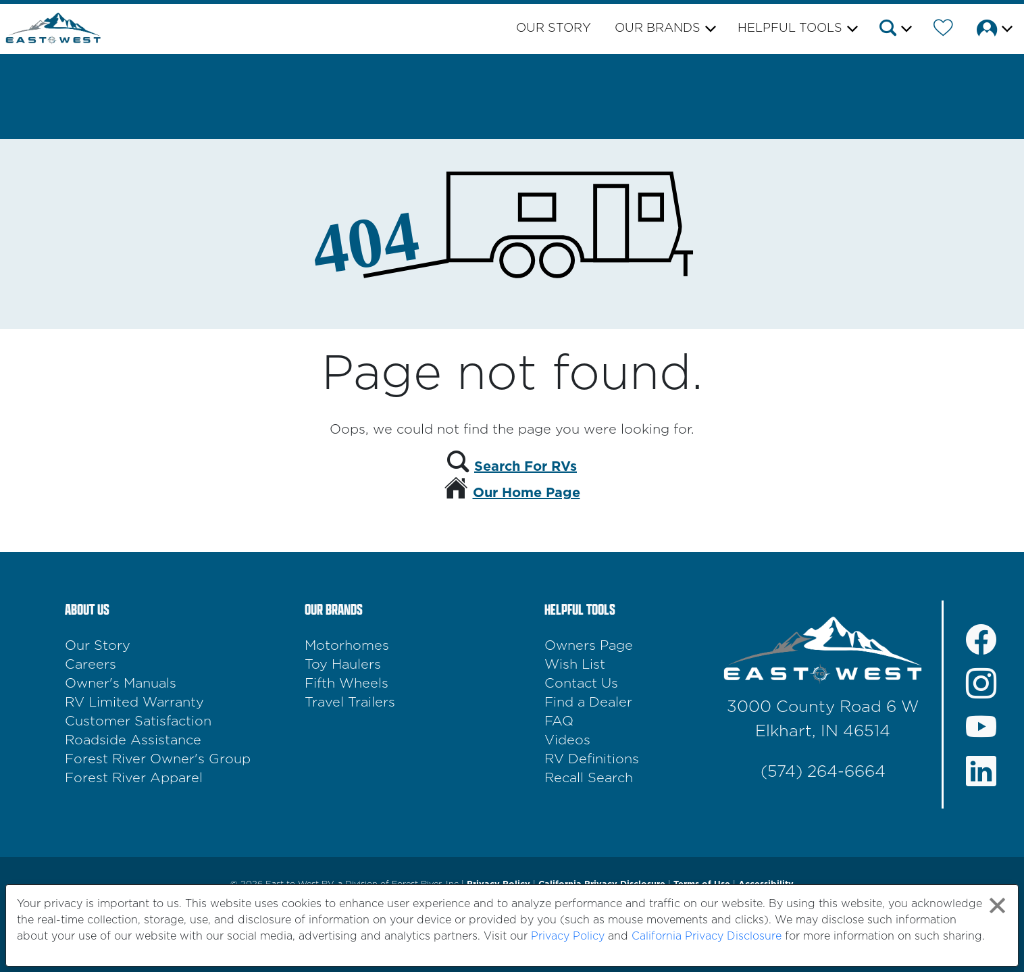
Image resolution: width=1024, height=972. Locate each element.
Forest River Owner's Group (158, 759)
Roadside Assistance (133, 740)
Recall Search (588, 778)
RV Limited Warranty (134, 702)
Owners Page (588, 646)
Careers (90, 664)
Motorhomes (347, 646)
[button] (894, 30)
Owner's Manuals (120, 683)
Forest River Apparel (134, 778)
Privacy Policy (568, 936)
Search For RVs (525, 467)
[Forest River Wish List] (943, 30)
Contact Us (581, 683)
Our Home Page (526, 493)
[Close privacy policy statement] (997, 905)
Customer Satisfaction (138, 721)
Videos (567, 740)
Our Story (553, 28)
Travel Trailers (350, 702)
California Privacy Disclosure (707, 936)
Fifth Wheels (346, 683)
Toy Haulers (343, 664)
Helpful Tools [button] (790, 28)
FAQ (558, 721)
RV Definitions (591, 759)
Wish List (574, 664)
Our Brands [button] (657, 28)
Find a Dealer (588, 702)
